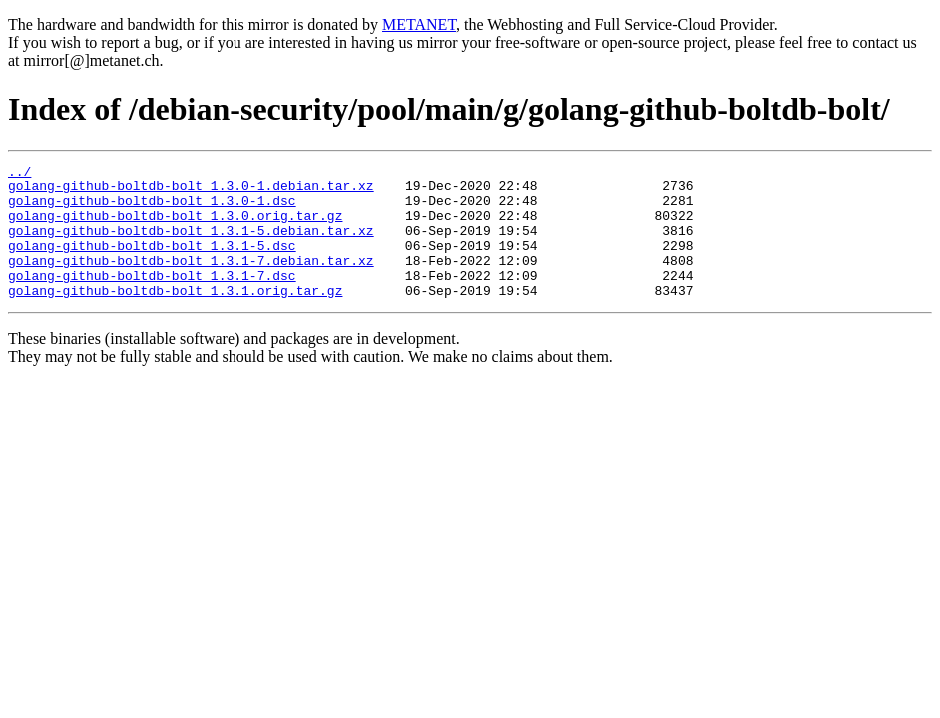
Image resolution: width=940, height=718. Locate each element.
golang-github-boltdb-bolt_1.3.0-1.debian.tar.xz (191, 191)
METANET (419, 24)
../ (19, 173)
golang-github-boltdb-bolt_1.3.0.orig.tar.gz (175, 227)
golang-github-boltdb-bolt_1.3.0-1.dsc (152, 209)
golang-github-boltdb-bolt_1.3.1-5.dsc (152, 263)
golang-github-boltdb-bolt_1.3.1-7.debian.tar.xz (191, 281)
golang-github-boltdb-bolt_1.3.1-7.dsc (152, 299)
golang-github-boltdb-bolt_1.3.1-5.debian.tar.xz (191, 245)
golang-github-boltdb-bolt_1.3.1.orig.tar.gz (175, 317)
